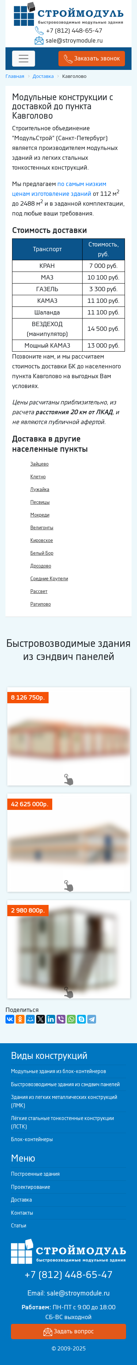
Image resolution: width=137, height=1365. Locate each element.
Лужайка (39, 489)
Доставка (21, 1199)
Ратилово (40, 604)
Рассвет (38, 591)
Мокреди (39, 515)
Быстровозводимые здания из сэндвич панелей (65, 1084)
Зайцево (39, 464)
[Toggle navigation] (23, 59)
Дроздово (40, 566)
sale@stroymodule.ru (74, 40)
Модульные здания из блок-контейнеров (58, 1071)
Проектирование (30, 1187)
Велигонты (41, 528)
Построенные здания (35, 1174)
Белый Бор (41, 553)
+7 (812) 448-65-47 (74, 31)
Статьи (18, 1225)
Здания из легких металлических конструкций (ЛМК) (64, 1101)
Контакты (22, 1213)
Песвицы (40, 502)
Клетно (38, 477)
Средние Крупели (49, 578)
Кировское (41, 540)
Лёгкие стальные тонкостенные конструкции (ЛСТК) (62, 1122)
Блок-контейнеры (32, 1139)
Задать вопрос (68, 1331)
